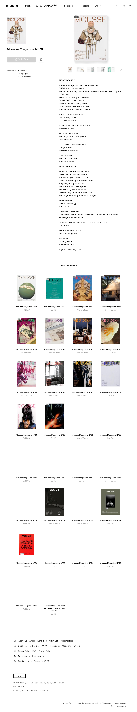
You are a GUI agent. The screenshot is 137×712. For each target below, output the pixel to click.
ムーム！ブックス (47, 5)
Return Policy (24, 651)
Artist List (53, 641)
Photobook (68, 6)
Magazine (84, 6)
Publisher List (66, 641)
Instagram (38, 656)
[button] (121, 69)
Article (32, 641)
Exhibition (42, 641)
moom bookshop (12, 6)
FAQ (35, 651)
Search (117, 6)
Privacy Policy (45, 651)
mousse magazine (72, 249)
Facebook (24, 656)
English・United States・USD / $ (33, 661)
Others (98, 6)
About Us (22, 641)
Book (28, 6)
